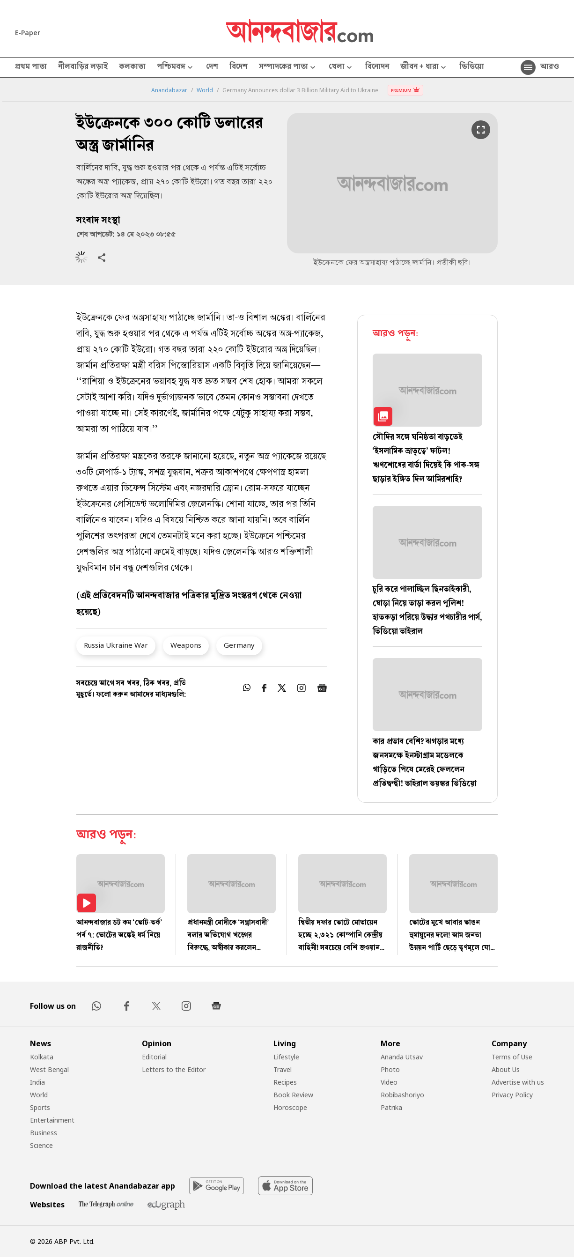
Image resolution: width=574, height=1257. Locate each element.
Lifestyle (286, 1056)
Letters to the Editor (174, 1069)
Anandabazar (169, 90)
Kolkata (41, 1056)
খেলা (341, 68)
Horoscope (290, 1107)
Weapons (185, 645)
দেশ (212, 67)
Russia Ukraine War (116, 645)
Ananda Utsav (402, 1056)
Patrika (391, 1107)
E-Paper (27, 32)
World (205, 90)
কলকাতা (132, 67)
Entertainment (52, 1120)
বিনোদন (377, 67)
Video (389, 1082)
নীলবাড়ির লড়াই (83, 67)
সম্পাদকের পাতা (288, 68)
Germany (239, 645)
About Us (506, 1069)
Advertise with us (518, 1082)
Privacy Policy (512, 1094)
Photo (390, 1069)
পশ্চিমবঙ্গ (176, 68)
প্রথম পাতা (31, 67)
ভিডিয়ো (471, 67)
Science (41, 1145)
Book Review (293, 1094)
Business (43, 1132)
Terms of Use (512, 1056)
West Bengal (49, 1069)
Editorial (154, 1056)
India (37, 1082)
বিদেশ (238, 67)
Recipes (285, 1082)
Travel (282, 1069)
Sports (40, 1107)
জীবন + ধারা (424, 68)
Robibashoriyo (402, 1094)
